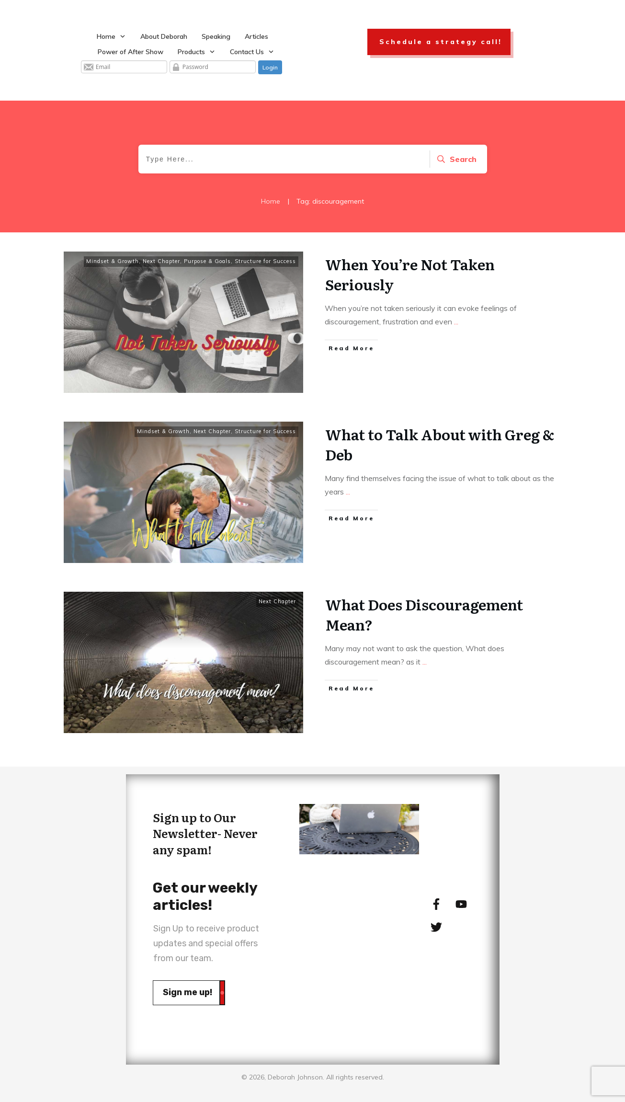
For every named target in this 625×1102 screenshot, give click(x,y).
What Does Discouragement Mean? (424, 614)
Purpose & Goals (207, 261)
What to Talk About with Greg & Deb (439, 444)
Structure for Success (265, 261)
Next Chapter (161, 261)
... (456, 321)
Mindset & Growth (112, 261)
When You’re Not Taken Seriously (410, 274)
